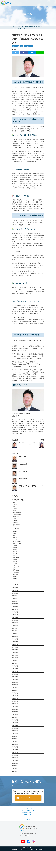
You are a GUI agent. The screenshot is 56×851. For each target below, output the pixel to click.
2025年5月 (15, 614)
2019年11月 (15, 768)
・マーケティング (16, 543)
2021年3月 (15, 728)
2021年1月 (15, 733)
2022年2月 (15, 712)
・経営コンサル (16, 516)
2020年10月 (15, 741)
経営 (22, 46)
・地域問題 (14, 531)
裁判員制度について (33, 443)
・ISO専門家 (15, 522)
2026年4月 (15, 587)
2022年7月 (15, 701)
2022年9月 (15, 695)
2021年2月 (15, 730)
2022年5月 (15, 706)
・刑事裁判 (14, 533)
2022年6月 (15, 703)
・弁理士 (14, 510)
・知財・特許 (15, 574)
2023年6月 (15, 671)
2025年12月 (15, 595)
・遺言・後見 (15, 551)
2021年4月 (15, 725)
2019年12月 (15, 766)
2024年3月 (15, 652)
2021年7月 (15, 720)
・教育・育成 (15, 570)
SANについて (28, 808)
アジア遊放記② (23, 464)
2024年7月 (15, 641)
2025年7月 (15, 609)
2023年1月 (15, 685)
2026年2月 (15, 590)
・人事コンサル (16, 520)
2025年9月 (15, 604)
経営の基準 (21, 442)
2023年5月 (15, 674)
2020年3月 (15, 757)
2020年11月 (15, 739)
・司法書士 (14, 508)
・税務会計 (14, 561)
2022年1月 (15, 714)
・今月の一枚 (15, 566)
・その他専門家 (16, 524)
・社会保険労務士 (16, 512)
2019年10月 (15, 771)
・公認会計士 (15, 504)
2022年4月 (15, 709)
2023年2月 (15, 682)
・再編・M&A (15, 557)
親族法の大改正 (23, 478)
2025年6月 (15, 612)
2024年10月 (15, 633)
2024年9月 (15, 636)
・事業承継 (14, 555)
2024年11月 (15, 631)
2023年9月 (15, 666)
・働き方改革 (15, 547)
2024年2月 (15, 655)
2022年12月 (15, 687)
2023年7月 (15, 668)
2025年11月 (15, 598)
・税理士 (14, 506)
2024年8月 (15, 639)
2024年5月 (15, 647)
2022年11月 (15, 690)
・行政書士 (14, 518)
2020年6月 (15, 752)
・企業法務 (14, 537)
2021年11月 (15, 717)
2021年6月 (15, 722)
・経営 (13, 535)
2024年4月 (15, 649)
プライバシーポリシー (28, 847)
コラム (28, 817)
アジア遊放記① (23, 471)
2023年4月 (15, 676)
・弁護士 (14, 502)
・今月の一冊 (15, 568)
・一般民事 (14, 564)
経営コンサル (15, 46)
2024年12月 (15, 628)
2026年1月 (15, 593)
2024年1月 (15, 658)
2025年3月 (15, 620)
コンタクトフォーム (28, 798)
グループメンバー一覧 (28, 810)
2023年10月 (15, 663)
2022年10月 (15, 693)
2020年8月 (15, 747)
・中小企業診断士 (16, 514)
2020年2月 (15, 760)
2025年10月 (15, 601)
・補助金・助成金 (16, 541)
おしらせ (28, 819)
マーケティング (29, 46)
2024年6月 (15, 644)
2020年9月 (15, 744)
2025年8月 (15, 606)
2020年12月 (15, 736)
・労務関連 (14, 545)
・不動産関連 (15, 572)
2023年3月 (15, 679)
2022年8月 (15, 698)
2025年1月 (15, 625)
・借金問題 (14, 578)
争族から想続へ (23, 456)
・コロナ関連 (15, 539)
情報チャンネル (28, 814)
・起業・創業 (15, 553)
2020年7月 (15, 749)
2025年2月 (15, 622)
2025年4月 (15, 617)
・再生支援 (14, 559)
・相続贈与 (14, 549)
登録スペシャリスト (27, 812)
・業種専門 (14, 576)
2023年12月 (15, 660)
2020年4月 (15, 755)
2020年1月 (15, 763)
